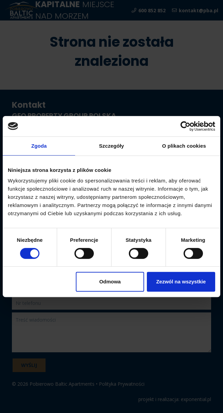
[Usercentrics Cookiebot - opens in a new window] (185, 126)
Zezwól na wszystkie (181, 281)
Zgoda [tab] (39, 146)
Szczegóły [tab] (111, 146)
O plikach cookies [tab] (184, 146)
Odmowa (110, 281)
